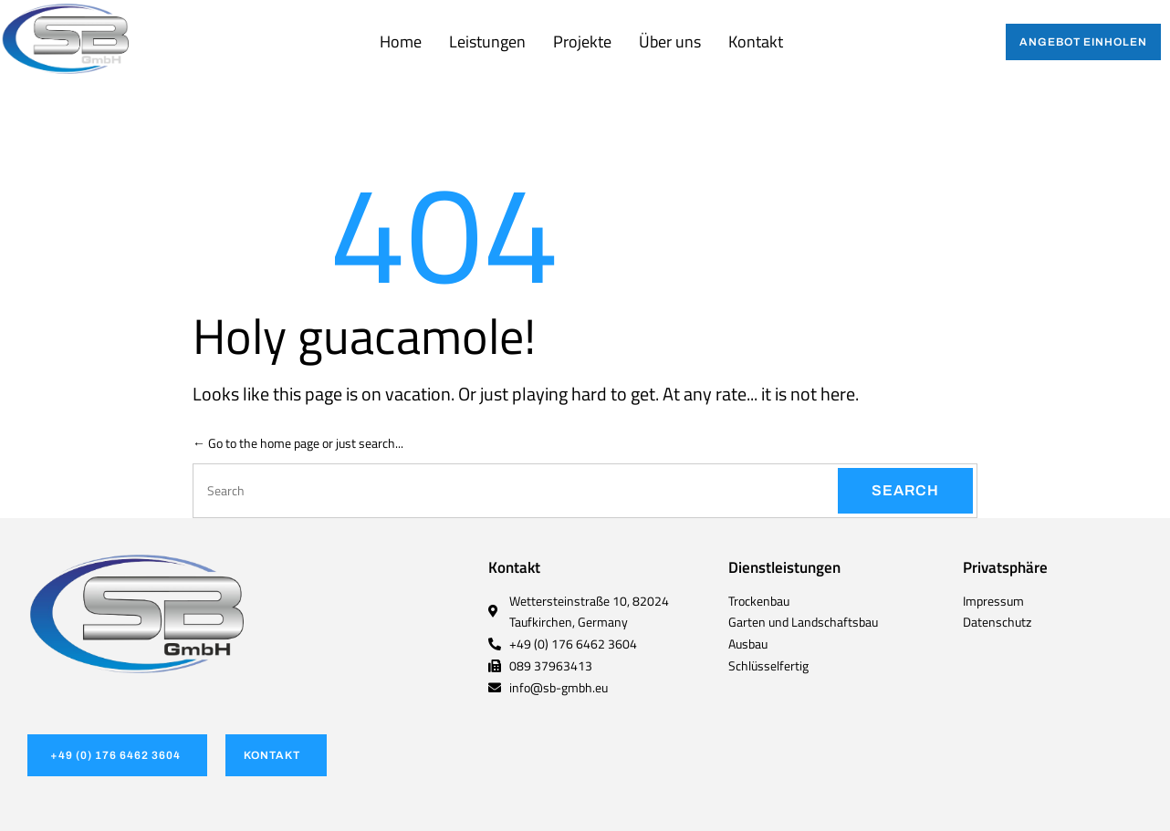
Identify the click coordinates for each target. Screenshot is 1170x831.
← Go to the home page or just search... (298, 442)
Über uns (670, 41)
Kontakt (755, 41)
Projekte (582, 41)
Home (401, 41)
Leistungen (487, 41)
